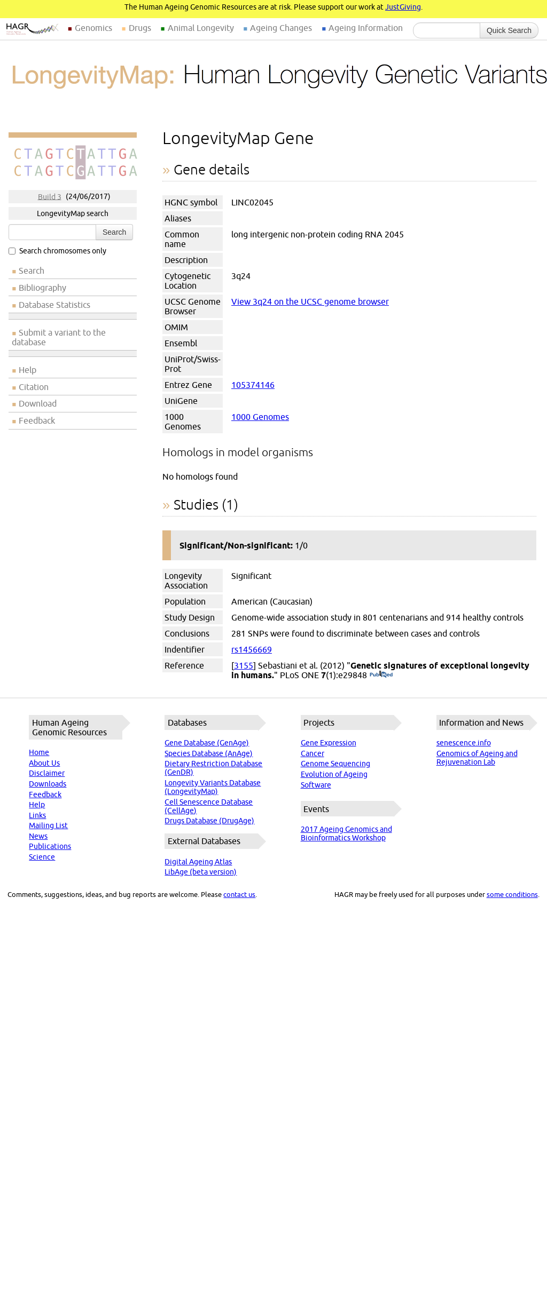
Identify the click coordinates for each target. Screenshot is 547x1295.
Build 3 (49, 196)
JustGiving (403, 7)
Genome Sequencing (335, 763)
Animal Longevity (201, 28)
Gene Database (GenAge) (207, 742)
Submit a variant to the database (59, 337)
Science (42, 857)
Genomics (93, 28)
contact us (239, 894)
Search (114, 232)
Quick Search (509, 30)
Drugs (140, 28)
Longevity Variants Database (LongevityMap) (213, 787)
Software (316, 785)
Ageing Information (366, 28)
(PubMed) (381, 675)
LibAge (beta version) (201, 872)
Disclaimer (47, 773)
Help (27, 370)
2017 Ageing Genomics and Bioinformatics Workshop (346, 833)
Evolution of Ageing (334, 774)
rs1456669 (251, 649)
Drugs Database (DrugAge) (209, 820)
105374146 (253, 385)
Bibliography (42, 287)
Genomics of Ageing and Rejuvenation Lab (477, 757)
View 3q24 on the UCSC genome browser (310, 301)
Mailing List (48, 825)
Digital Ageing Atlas (198, 861)
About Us (44, 763)
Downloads (47, 784)
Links (37, 815)
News (38, 836)
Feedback (37, 420)
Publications (50, 846)
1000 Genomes (260, 417)
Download (38, 403)
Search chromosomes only (57, 251)
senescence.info (463, 742)
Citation (34, 387)
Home (39, 752)
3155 (243, 665)
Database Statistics (54, 304)
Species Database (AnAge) (209, 753)
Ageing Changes (281, 28)
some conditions (512, 894)
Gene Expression (328, 742)
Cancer (312, 753)
